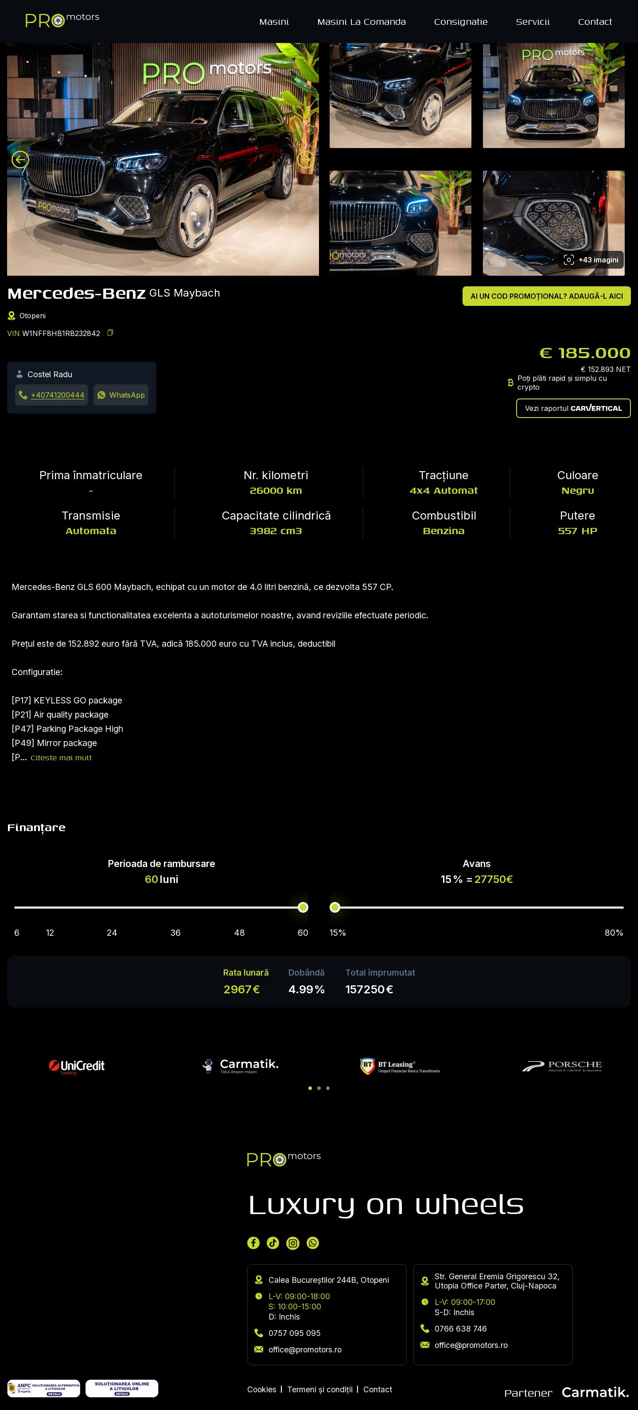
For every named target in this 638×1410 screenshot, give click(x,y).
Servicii (533, 21)
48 (239, 932)
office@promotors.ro (298, 1349)
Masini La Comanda (361, 21)
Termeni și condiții (320, 1389)
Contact (595, 21)
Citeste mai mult (61, 757)
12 (50, 932)
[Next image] (306, 159)
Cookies (261, 1389)
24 (112, 932)
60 (303, 932)
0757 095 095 (287, 1333)
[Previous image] (20, 159)
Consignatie (461, 21)
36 (175, 932)
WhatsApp (127, 395)
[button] (310, 1088)
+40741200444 (58, 395)
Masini (274, 21)
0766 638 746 (453, 1328)
